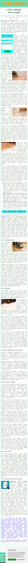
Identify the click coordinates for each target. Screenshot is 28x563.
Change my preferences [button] (20, 559)
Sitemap (2, 553)
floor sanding (18, 58)
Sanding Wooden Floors (10, 537)
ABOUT (16, 6)
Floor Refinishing (6, 519)
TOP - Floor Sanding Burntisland (10, 540)
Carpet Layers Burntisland (18, 541)
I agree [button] (10, 559)
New (4, 553)
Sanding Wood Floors (20, 519)
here (2, 476)
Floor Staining (15, 520)
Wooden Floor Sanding (15, 522)
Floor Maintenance (9, 518)
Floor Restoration (5, 524)
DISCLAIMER (24, 6)
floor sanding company (13, 64)
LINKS (13, 6)
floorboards (21, 361)
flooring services (20, 509)
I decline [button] (14, 559)
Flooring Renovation (12, 536)
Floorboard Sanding (6, 520)
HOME (9, 6)
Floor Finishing (13, 531)
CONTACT (19, 6)
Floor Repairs (10, 535)
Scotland (10, 510)
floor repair (22, 496)
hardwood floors (12, 412)
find (5, 453)
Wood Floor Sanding (21, 518)
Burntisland (4, 216)
